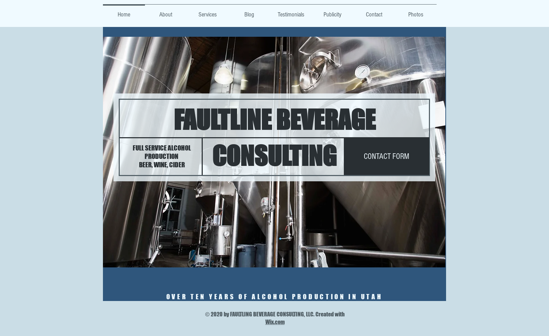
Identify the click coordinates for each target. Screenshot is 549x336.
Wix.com (275, 321)
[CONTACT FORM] (386, 156)
